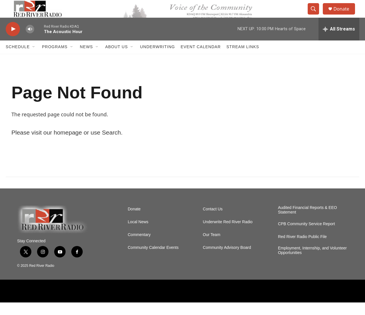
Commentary (139, 247)
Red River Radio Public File (302, 249)
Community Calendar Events (153, 260)
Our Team (211, 247)
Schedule (18, 59)
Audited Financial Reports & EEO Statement (307, 222)
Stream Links (242, 59)
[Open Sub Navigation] (34, 59)
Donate (345, 15)
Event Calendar (201, 59)
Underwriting (157, 59)
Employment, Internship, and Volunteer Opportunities (312, 262)
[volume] (30, 41)
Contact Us (212, 221)
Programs (55, 59)
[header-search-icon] (316, 15)
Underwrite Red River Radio (227, 234)
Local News (138, 234)
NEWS (86, 59)
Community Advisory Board (227, 260)
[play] (12, 41)
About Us (116, 59)
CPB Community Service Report (306, 236)
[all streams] (339, 41)
